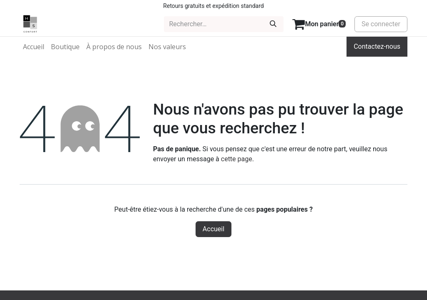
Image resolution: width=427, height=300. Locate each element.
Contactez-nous (377, 46)
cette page (236, 159)
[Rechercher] (273, 24)
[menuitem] (34, 46)
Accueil (213, 229)
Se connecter (381, 24)
